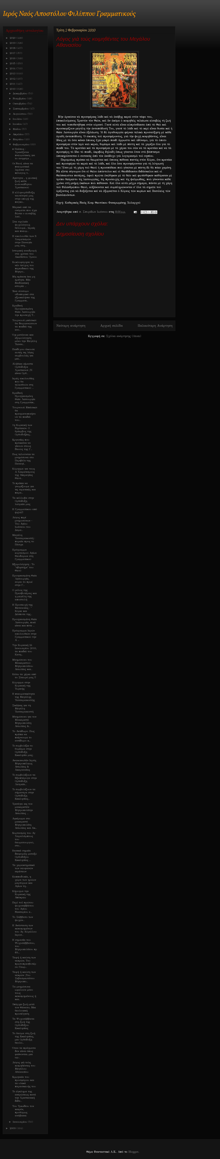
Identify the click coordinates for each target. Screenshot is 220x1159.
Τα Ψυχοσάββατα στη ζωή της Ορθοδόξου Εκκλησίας (23, 1023)
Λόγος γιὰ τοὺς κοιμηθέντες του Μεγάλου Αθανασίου (23, 1067)
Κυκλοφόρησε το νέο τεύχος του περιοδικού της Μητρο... (23, 267)
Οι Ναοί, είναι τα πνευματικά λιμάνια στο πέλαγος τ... (22, 168)
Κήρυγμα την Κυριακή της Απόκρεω (21, 894)
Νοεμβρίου (20, 98)
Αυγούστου (20, 113)
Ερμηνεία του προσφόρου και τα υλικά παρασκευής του (24, 1081)
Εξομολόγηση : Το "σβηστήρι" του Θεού (23, 567)
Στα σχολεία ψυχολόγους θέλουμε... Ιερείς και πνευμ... (23, 226)
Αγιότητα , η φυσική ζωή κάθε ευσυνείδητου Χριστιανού (24, 182)
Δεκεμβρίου (20, 93)
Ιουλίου (18, 118)
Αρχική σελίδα (111, 326)
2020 (13, 37)
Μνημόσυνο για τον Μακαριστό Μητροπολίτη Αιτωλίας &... (24, 721)
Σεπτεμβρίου (21, 108)
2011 (13, 83)
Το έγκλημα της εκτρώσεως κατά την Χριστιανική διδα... (24, 1096)
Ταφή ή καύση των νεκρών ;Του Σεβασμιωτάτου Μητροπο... (24, 976)
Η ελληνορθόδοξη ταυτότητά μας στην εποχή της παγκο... (23, 197)
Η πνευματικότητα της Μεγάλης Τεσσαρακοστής (23, 697)
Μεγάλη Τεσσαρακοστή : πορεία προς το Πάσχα (23, 539)
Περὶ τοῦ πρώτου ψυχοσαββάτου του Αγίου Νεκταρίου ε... (23, 907)
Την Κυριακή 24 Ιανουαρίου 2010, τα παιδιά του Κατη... (24, 650)
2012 (13, 78)
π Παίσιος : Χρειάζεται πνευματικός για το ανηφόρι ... (23, 153)
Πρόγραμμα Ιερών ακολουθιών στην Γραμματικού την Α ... (24, 635)
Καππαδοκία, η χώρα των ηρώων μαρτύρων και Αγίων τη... (24, 881)
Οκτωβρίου (20, 103)
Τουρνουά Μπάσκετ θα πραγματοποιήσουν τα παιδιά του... (24, 414)
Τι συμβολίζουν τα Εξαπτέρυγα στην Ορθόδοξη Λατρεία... (24, 779)
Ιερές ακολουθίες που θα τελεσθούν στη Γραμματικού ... (23, 383)
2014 (13, 68)
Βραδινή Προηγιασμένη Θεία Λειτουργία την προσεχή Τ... (23, 310)
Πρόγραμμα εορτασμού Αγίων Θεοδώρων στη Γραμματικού (24, 554)
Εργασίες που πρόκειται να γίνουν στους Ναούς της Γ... (22, 444)
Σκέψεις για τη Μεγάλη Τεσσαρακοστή (23, 708)
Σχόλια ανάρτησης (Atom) (123, 336)
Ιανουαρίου (20, 1121)
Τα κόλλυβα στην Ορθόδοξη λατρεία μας (23, 501)
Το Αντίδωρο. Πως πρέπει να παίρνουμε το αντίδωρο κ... (23, 736)
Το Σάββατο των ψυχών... (22, 918)
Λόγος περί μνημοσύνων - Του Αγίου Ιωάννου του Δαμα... (22, 524)
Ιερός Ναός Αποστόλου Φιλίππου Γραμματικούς (69, 14)
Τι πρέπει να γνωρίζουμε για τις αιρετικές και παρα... (24, 488)
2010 (13, 88)
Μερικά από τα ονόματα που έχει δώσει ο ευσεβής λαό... (24, 212)
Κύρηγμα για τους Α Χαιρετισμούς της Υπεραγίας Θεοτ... (23, 473)
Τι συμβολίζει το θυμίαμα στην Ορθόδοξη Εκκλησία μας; (22, 750)
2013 (13, 73)
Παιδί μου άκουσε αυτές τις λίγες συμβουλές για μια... (23, 354)
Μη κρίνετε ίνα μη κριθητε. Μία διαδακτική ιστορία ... (23, 281)
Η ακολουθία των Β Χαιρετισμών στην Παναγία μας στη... (24, 241)
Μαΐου (17, 129)
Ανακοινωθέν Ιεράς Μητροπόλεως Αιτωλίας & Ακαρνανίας (24, 765)
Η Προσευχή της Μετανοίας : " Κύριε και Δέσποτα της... (22, 609)
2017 (13, 53)
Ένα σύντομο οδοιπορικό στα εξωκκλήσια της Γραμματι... (23, 296)
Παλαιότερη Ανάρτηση (155, 326)
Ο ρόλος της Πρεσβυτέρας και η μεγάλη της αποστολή (24, 594)
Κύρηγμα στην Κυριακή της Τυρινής (21, 685)
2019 (13, 43)
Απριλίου (19, 134)
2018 (13, 48)
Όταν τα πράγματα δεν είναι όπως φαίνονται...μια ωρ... (24, 1052)
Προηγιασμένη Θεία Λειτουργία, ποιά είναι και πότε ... (24, 622)
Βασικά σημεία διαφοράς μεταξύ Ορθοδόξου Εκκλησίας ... (24, 855)
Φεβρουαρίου (21, 144)
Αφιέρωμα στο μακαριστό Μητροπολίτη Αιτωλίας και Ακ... (24, 823)
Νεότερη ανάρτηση (70, 326)
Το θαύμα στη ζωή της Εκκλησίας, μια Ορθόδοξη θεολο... (23, 1038)
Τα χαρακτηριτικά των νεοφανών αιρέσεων (23, 868)
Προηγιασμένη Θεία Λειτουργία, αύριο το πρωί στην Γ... (24, 580)
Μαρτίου (18, 139)
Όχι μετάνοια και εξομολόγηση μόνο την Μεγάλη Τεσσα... (24, 339)
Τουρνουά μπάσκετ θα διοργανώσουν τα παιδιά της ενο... (24, 325)
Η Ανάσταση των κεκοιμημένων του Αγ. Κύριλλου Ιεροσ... (24, 930)
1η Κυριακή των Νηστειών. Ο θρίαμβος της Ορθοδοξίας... (22, 429)
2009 (13, 1128)
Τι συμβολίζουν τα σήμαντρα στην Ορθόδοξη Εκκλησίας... (23, 794)
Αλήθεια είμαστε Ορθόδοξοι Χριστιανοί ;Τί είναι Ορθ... (22, 368)
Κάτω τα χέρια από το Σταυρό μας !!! (24, 676)
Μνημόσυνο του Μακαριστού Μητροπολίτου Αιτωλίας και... (22, 664)
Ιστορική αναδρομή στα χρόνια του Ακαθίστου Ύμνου (24, 253)
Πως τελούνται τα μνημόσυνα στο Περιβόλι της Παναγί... (23, 459)
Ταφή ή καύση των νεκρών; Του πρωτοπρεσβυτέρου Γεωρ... (24, 962)
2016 (13, 58)
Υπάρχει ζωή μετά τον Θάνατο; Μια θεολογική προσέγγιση (24, 1009)
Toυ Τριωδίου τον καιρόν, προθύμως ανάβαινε (23, 1111)
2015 (13, 63)
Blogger (133, 1151)
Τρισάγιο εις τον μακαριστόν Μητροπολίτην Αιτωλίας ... (22, 808)
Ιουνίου (18, 124)
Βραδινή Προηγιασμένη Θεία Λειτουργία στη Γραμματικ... (23, 397)
